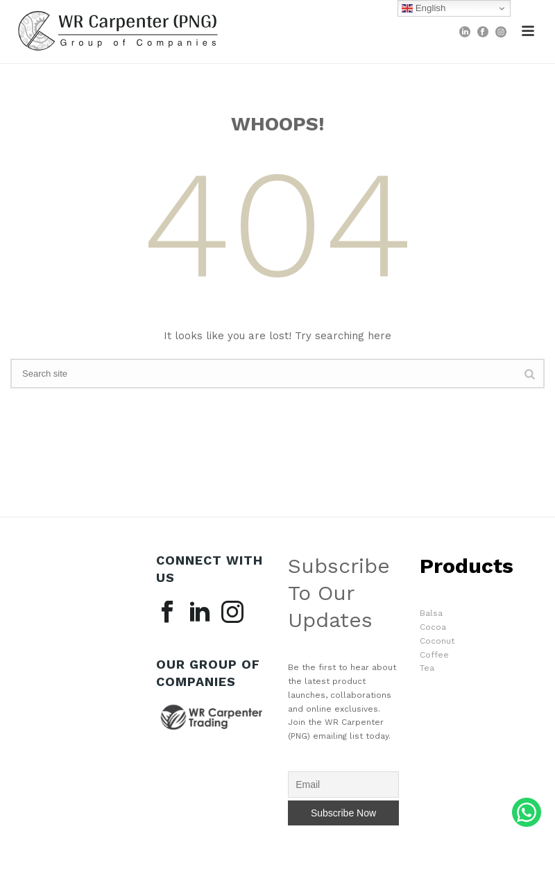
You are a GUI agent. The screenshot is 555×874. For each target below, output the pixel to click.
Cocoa (433, 627)
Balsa (431, 613)
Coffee (434, 655)
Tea (427, 668)
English (423, 8)
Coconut (437, 641)
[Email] (343, 784)
